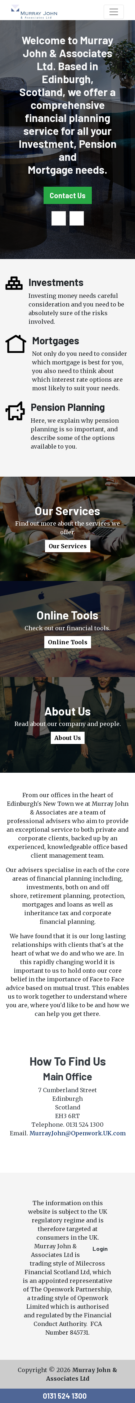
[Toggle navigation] (114, 12)
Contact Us (68, 195)
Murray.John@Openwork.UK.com (78, 1133)
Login (100, 1248)
